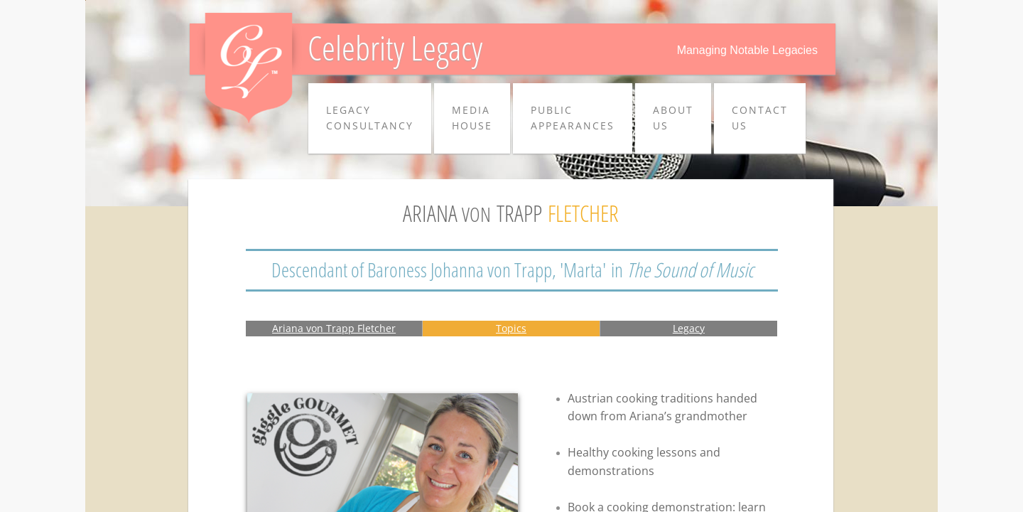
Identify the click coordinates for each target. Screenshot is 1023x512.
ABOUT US (673, 117)
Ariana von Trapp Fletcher (334, 328)
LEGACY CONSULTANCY (369, 117)
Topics (511, 328)
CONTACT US (760, 117)
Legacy (689, 328)
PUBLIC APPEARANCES (573, 117)
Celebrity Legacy (395, 47)
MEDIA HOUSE (472, 117)
